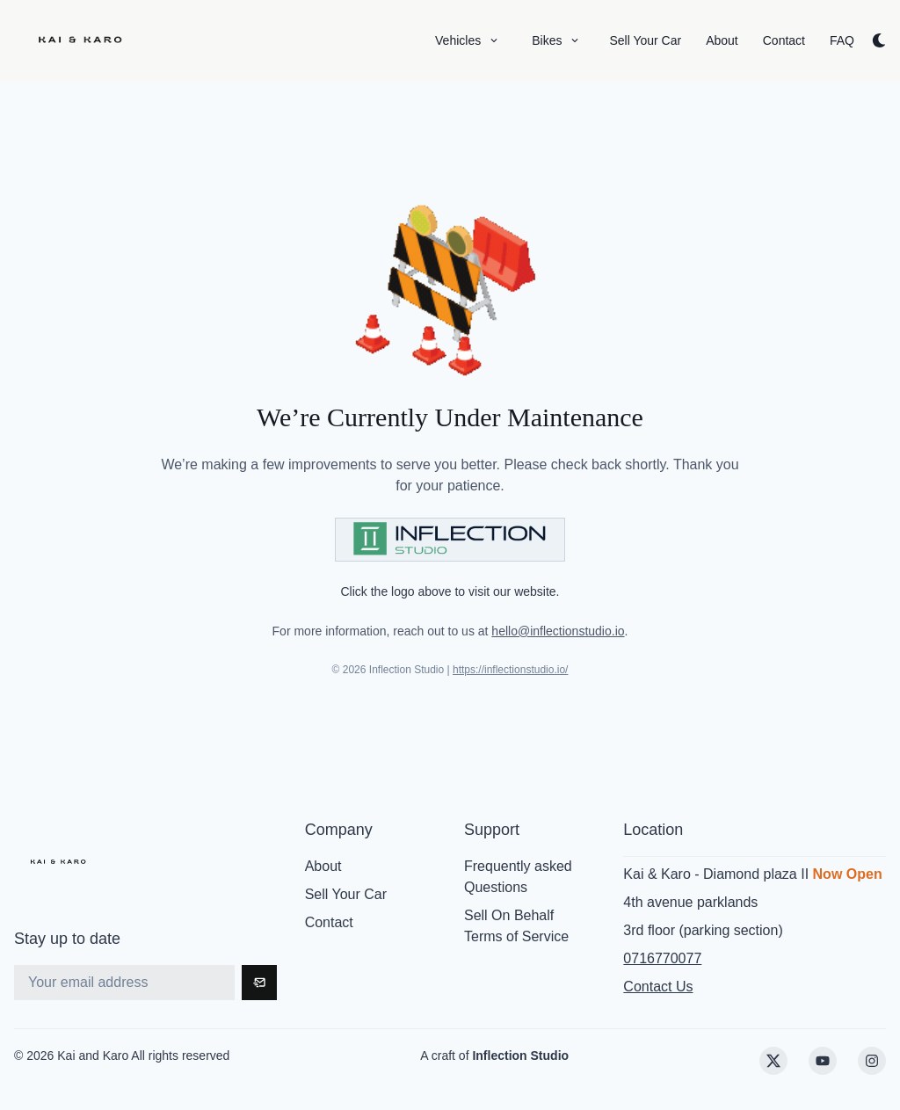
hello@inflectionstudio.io (557, 631)
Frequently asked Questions (518, 877)
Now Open (847, 874)
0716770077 (662, 958)
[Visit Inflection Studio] (450, 540)
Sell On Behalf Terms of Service (516, 926)
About (323, 866)
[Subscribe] (259, 982)
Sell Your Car (346, 894)
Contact (329, 922)
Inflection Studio (520, 1055)
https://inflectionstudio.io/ (510, 670)
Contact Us (658, 986)
